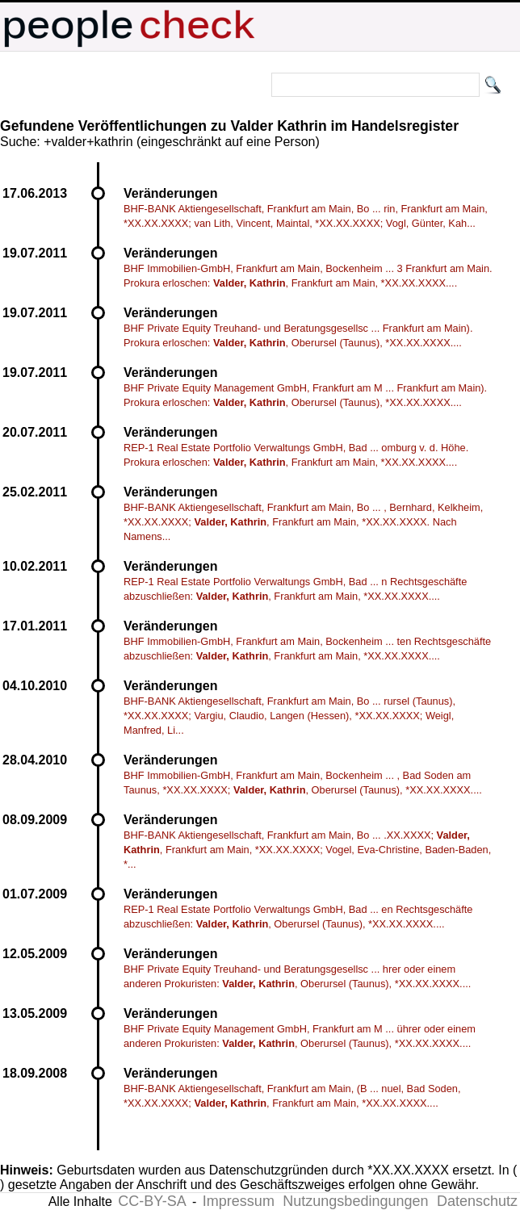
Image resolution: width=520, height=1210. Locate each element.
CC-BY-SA (152, 1201)
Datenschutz (477, 1201)
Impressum (239, 1201)
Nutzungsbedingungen (355, 1201)
